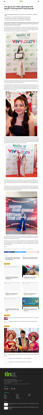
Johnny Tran (7, 10)
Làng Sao (17, 390)
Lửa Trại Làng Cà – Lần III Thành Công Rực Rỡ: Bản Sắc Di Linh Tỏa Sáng (17, 16)
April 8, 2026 (30, 295)
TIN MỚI (29, 388)
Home (5, 4)
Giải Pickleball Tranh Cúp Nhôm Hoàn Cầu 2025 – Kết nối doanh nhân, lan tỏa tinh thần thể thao (30, 309)
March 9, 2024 (12, 10)
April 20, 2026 (10, 359)
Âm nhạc (5, 389)
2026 (5, 388)
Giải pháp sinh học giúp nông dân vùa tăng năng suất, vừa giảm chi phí (17, 18)
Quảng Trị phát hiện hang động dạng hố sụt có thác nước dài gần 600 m (20, 358)
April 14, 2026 (12, 295)
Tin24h (29, 389)
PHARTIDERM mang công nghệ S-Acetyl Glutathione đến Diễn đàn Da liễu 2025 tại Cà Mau (12, 309)
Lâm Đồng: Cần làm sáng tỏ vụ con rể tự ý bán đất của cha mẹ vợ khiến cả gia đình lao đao (22, 321)
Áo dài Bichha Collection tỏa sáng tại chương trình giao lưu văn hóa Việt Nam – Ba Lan (19, 350)
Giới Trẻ (17, 388)
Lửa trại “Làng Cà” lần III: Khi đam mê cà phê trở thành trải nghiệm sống (18, 19)
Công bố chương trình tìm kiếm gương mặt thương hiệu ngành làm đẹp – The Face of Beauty (23, 317)
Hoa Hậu (17, 389)
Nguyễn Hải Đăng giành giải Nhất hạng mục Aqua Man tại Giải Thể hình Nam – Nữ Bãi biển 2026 (11, 278)
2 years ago (10, 322)
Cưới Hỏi (5, 390)
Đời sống (7, 4)
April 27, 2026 (7, 351)
